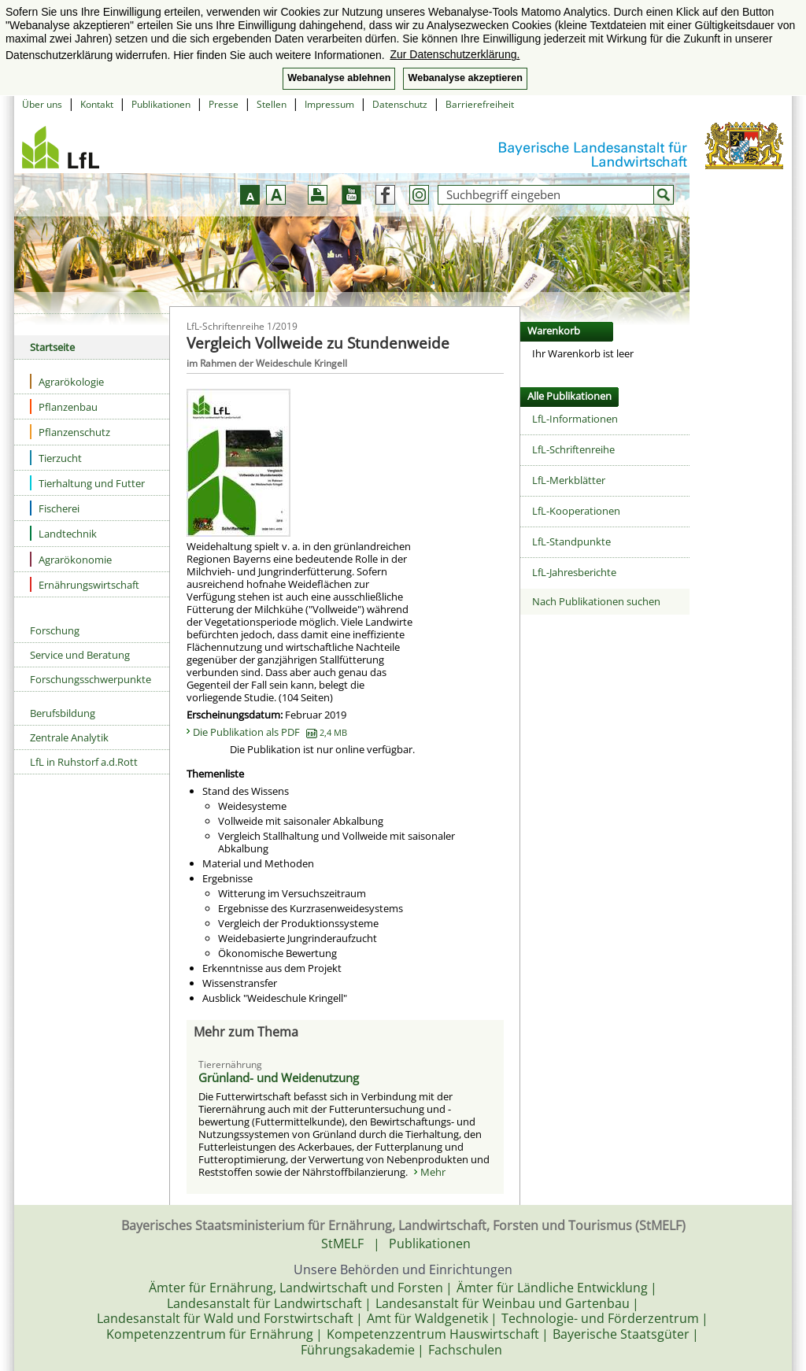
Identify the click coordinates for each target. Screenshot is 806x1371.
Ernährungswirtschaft (84, 584)
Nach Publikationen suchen (596, 601)
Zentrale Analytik (69, 737)
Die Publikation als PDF (270, 732)
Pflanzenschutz (70, 431)
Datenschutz (399, 104)
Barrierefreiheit (480, 104)
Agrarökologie (67, 381)
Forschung (54, 630)
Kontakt (96, 104)
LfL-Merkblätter (568, 480)
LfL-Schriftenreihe (573, 449)
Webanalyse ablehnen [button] (338, 77)
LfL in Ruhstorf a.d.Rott (84, 762)
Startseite (52, 347)
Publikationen (160, 104)
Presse (223, 104)
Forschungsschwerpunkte (90, 679)
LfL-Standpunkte (571, 541)
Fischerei (54, 508)
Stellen (272, 104)
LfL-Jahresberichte (574, 572)
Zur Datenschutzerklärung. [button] (454, 54)
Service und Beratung (80, 655)
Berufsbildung (62, 713)
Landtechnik (63, 533)
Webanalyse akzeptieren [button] (465, 77)
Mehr (433, 1172)
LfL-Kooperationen (576, 511)
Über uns (42, 104)
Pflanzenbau (64, 406)
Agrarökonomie (71, 559)
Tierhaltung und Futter (87, 482)
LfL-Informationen (575, 419)
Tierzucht (56, 457)
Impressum (329, 104)
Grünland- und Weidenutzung (278, 1077)
